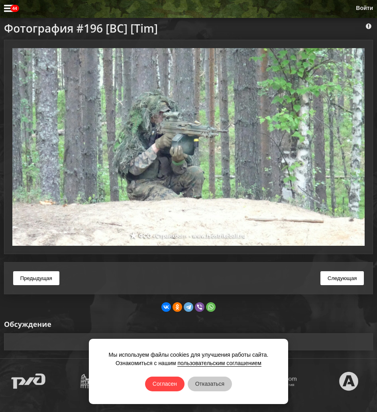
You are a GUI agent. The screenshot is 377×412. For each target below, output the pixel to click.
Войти (364, 8)
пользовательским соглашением (219, 363)
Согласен (165, 384)
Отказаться (210, 384)
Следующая (342, 278)
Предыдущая (36, 278)
